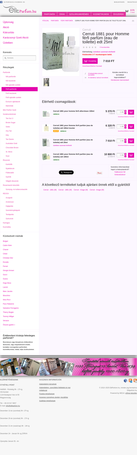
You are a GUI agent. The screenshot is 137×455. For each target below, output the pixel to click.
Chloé (5, 254)
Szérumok (9, 219)
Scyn (7, 156)
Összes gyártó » (9, 325)
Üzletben (8, 42)
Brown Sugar (10, 123)
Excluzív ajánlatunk (13, 102)
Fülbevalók (10, 173)
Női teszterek (10, 81)
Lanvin (5, 287)
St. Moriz (9, 152)
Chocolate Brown (12, 148)
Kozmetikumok (101, 14)
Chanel (5, 250)
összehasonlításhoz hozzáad (92, 66)
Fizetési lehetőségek (46, 394)
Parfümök (49, 14)
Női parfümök (11, 77)
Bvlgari (5, 241)
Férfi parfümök (67, 20)
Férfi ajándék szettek (13, 97)
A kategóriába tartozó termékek (94, 74)
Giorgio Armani (8, 270)
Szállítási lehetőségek (47, 401)
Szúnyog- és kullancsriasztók (16, 189)
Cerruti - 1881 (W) (65, 190)
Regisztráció (132, 2)
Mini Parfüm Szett (9, 110)
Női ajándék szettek (13, 85)
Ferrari (5, 266)
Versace (6, 321)
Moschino (6, 296)
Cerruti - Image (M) (81, 190)
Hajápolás (9, 206)
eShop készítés (131, 393)
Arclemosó (10, 202)
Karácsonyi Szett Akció (15, 37)
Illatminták (9, 106)
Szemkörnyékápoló (13, 210)
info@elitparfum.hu (13, 406)
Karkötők (9, 164)
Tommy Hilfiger (8, 316)
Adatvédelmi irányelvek (47, 384)
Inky (7, 135)
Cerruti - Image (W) (97, 190)
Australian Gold (11, 143)
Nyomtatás (133, 21)
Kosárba (92, 61)
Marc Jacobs (7, 291)
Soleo (8, 127)
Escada (6, 262)
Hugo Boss (7, 283)
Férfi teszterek (11, 93)
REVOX (6, 194)
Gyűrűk (8, 177)
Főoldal (45, 20)
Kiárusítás (8, 32)
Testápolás (10, 214)
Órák (62, 14)
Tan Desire (10, 139)
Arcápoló (9, 198)
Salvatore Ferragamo (11, 308)
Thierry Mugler (8, 312)
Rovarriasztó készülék (11, 185)
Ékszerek (118, 14)
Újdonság (8, 22)
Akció (6, 27)
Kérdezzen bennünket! (120, 80)
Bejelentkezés (119, 2)
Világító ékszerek (12, 181)
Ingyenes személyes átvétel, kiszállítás (53, 397)
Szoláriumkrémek (79, 14)
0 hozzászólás (105, 47)
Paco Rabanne (8, 304)
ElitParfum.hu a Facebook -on (12, 2)
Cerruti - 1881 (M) (50, 190)
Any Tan (9, 131)
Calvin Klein (7, 245)
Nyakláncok (10, 168)
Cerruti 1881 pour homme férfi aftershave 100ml (73, 111)
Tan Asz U (9, 118)
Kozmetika (7, 227)
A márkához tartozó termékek (96, 77)
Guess (5, 279)
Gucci (5, 275)
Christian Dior (8, 258)
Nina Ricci (6, 300)
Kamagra (6, 223)
